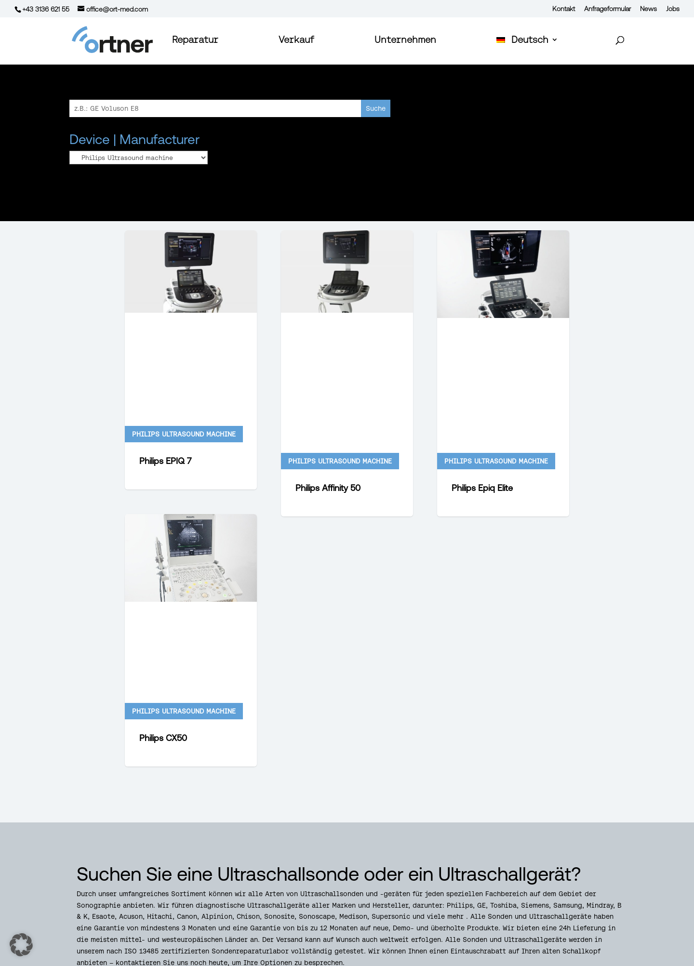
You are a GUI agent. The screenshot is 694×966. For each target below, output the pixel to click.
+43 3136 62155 (111, 870)
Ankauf (293, 960)
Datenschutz (143, 960)
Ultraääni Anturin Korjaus (516, 893)
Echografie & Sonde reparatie (522, 870)
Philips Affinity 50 (327, 355)
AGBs (194, 960)
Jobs (673, 9)
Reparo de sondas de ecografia (524, 858)
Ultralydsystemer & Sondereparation (534, 881)
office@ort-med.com (128, 893)
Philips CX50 (163, 533)
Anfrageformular (607, 9)
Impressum (241, 960)
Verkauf (296, 40)
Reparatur (195, 40)
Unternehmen (405, 40)
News (648, 9)
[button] (21, 945)
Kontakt (563, 9)
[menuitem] (527, 50)
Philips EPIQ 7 (165, 355)
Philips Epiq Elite (482, 355)
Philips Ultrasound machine (184, 328)
